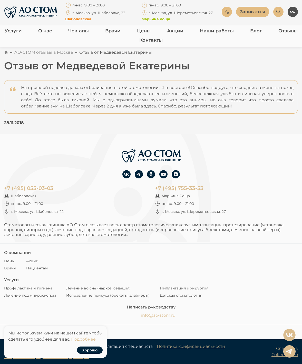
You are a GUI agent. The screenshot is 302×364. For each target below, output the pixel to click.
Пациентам (37, 268)
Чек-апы (78, 31)
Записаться (252, 11)
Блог (256, 31)
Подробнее (83, 339)
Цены (144, 31)
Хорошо (90, 350)
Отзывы (288, 31)
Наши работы (217, 31)
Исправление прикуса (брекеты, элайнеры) (108, 295)
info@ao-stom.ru (158, 315)
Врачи (113, 31)
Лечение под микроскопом (30, 295)
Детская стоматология (181, 295)
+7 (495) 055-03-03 (28, 188)
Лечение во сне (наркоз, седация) (98, 288)
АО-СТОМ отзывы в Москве (43, 52)
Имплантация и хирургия (184, 288)
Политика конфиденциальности (191, 346)
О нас (45, 31)
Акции (175, 31)
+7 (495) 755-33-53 (179, 188)
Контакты (151, 40)
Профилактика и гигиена (28, 288)
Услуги (13, 31)
